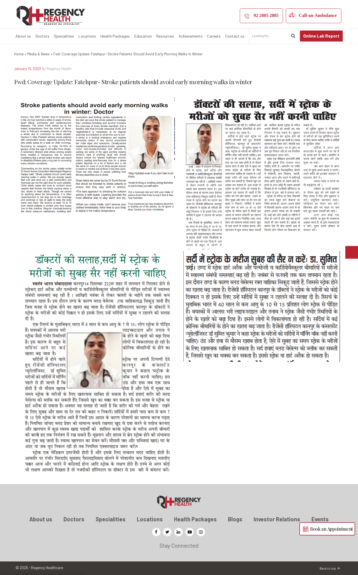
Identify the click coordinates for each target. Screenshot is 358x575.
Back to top (328, 568)
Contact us (234, 36)
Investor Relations (277, 519)
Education (143, 36)
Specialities (64, 36)
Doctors (42, 36)
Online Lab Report (321, 35)
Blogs (235, 519)
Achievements (191, 36)
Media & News (38, 54)
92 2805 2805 (266, 15)
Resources (165, 36)
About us (23, 36)
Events (320, 519)
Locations (87, 36)
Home (19, 54)
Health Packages (115, 36)
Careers (214, 36)
